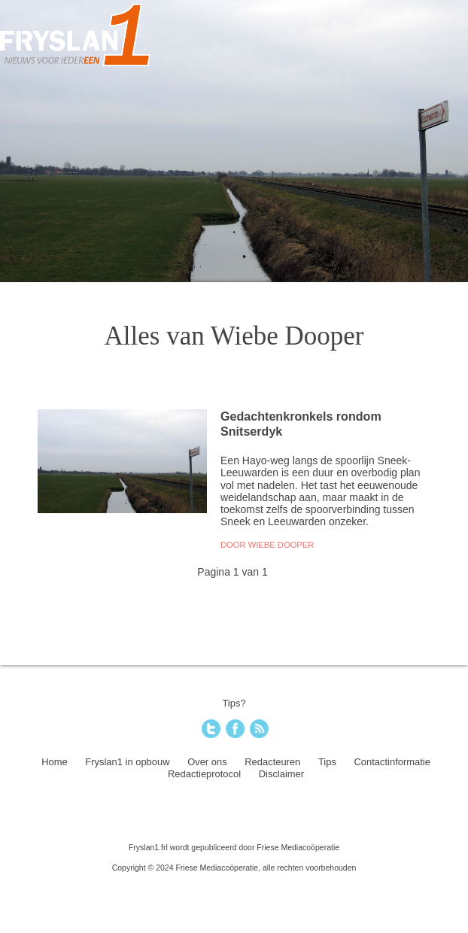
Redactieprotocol (204, 774)
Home (54, 761)
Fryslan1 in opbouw (127, 761)
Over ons (207, 761)
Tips (327, 761)
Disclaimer (281, 774)
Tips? (233, 703)
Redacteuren (272, 761)
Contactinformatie (392, 761)
